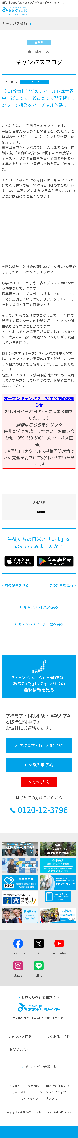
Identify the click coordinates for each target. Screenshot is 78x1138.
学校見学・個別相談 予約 (29, 1132)
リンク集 (51, 1098)
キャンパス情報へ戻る (41, 606)
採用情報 (33, 1086)
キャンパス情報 (14, 23)
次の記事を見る (61, 585)
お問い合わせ (19, 1049)
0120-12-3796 (43, 809)
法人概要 (14, 1086)
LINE (38, 975)
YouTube (59, 953)
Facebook (18, 953)
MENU (19, 1127)
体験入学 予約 (48, 1132)
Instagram (18, 975)
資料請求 (68, 1132)
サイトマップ (29, 1098)
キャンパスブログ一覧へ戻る (40, 623)
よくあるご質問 (58, 1036)
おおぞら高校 (14, 14)
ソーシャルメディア (53, 1092)
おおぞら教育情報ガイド (40, 997)
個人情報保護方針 (57, 1086)
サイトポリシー (22, 1092)
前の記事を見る (17, 585)
